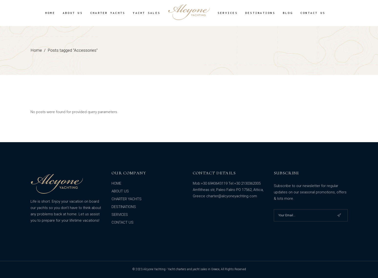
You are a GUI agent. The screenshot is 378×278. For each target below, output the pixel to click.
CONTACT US (122, 222)
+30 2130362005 (247, 183)
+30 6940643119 (214, 183)
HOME (116, 183)
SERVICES (120, 214)
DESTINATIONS (124, 207)
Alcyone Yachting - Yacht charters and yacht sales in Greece (181, 269)
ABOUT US (120, 191)
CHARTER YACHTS (127, 199)
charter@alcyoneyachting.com (231, 196)
